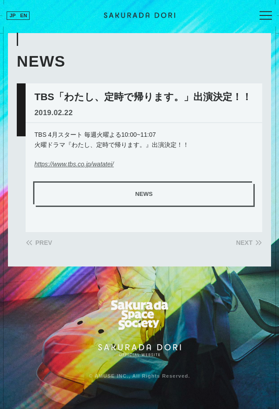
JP (13, 15)
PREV (43, 242)
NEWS (143, 194)
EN (23, 15)
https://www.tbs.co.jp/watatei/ (74, 164)
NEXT (244, 242)
